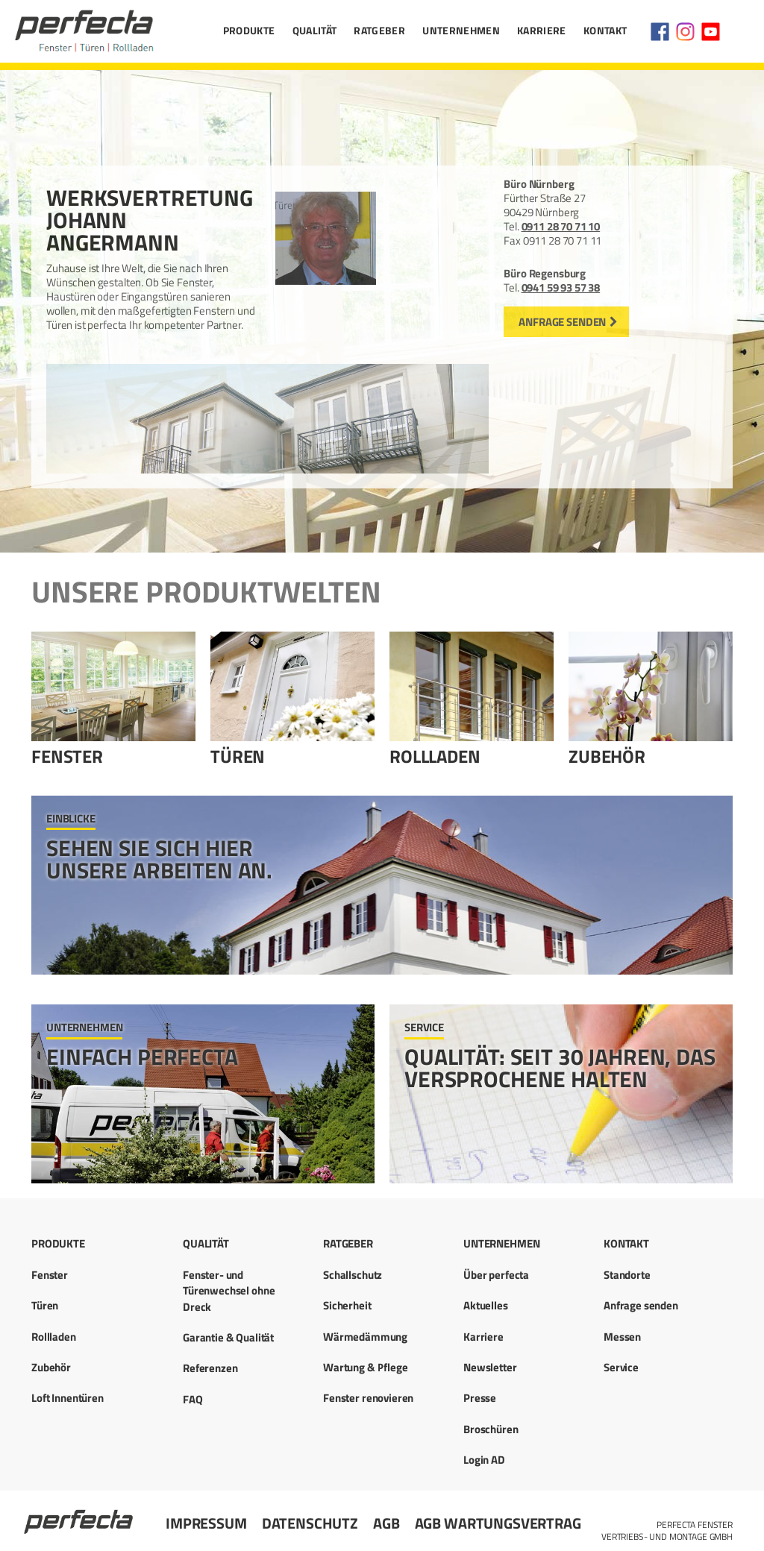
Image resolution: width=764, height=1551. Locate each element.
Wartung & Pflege (365, 1367)
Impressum (206, 1523)
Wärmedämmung (365, 1336)
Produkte (249, 30)
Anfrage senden (562, 321)
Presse (479, 1397)
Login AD (484, 1459)
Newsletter (490, 1367)
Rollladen (434, 756)
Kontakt (605, 30)
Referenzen (210, 1368)
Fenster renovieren (368, 1397)
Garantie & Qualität (228, 1337)
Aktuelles (485, 1305)
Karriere (541, 30)
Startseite (80, 1515)
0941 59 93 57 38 (561, 287)
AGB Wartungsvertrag (498, 1523)
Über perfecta (496, 1274)
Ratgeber (379, 30)
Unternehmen (461, 30)
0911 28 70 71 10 (561, 226)
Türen (237, 756)
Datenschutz (310, 1523)
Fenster (67, 756)
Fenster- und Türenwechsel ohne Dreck (229, 1290)
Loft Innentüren (67, 1397)
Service (621, 1367)
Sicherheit (347, 1305)
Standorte (627, 1274)
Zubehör (607, 756)
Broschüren (491, 1429)
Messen (622, 1336)
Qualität (314, 30)
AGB (386, 1523)
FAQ (193, 1399)
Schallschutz (352, 1274)
